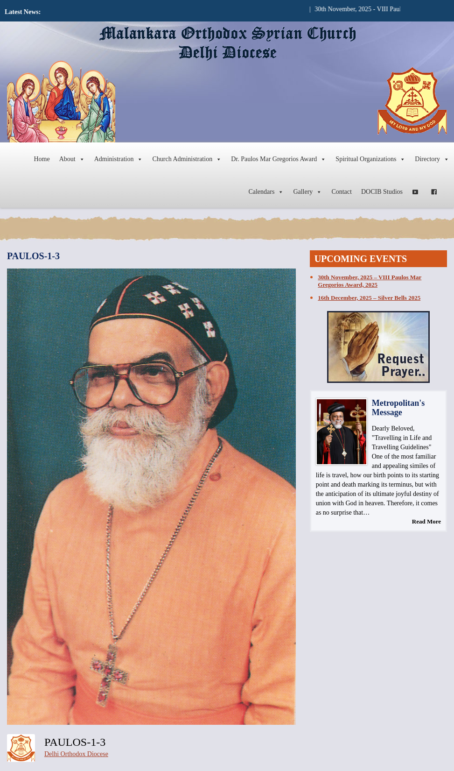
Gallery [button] (307, 192)
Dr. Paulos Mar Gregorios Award (278, 159)
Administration (118, 159)
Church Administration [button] (187, 159)
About (72, 159)
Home (41, 159)
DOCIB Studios (382, 191)
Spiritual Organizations (370, 159)
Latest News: (23, 11)
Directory (432, 159)
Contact (341, 191)
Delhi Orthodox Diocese (76, 753)
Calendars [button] (266, 192)
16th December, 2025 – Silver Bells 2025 (369, 297)
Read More (426, 521)
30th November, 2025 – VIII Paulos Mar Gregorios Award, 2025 (369, 281)
